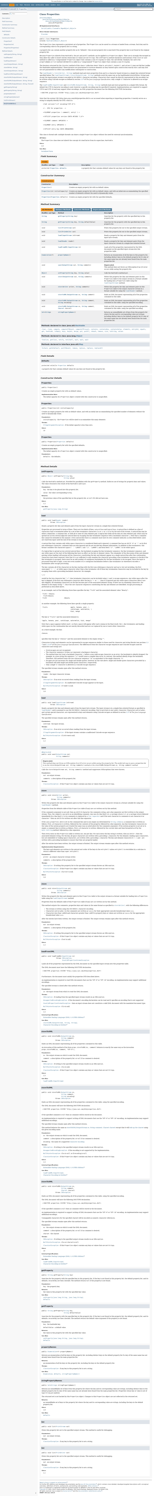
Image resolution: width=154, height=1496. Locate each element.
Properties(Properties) (11, 48)
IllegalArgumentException (53, 425)
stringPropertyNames (66, 312)
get (43, 331)
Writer (65, 287)
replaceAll (98, 348)
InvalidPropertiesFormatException (75, 960)
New (32, 5)
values (120, 331)
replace (82, 348)
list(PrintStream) (9, 100)
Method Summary (8, 28)
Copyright (43, 1489)
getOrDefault (54, 348)
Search (53, 5)
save (59, 265)
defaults (6, 34)
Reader (64, 241)
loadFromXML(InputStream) (13, 74)
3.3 (82, 79)
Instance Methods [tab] (63, 209)
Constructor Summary (9, 25)
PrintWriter (67, 231)
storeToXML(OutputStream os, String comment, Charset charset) (91, 1127)
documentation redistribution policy (89, 1491)
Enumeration (46, 255)
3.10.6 (48, 644)
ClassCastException (51, 784)
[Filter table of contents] (18, 14)
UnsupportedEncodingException (55, 1000)
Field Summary (7, 21)
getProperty (62, 216)
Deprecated (40, 5)
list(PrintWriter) (9, 103)
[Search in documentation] (133, 9)
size (106, 331)
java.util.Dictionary (50, 19)
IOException (60, 522)
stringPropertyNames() (12, 97)
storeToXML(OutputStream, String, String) (18, 80)
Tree (21, 5)
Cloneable (56, 28)
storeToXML (62, 294)
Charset (61, 308)
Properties (23, 9)
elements (126, 329)
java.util (13, 9)
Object (60, 19)
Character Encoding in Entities (54, 1025)
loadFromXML (62, 247)
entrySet (135, 329)
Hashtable (50, 41)
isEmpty (57, 331)
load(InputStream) (10, 61)
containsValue (116, 329)
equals (142, 329)
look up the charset (136, 1127)
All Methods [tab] (47, 209)
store (60, 277)
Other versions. (93, 1486)
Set (43, 312)
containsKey (104, 329)
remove (100, 331)
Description (6, 18)
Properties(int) (9, 44)
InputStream (67, 235)
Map (62, 28)
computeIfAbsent (67, 329)
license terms (98, 1)
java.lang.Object (46, 18)
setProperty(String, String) (13, 54)
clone (50, 329)
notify (61, 340)
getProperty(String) (10, 87)
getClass (53, 340)
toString (113, 331)
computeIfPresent (82, 329)
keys (63, 331)
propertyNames (63, 255)
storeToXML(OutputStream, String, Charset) (18, 84)
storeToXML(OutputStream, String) (15, 77)
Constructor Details (8, 38)
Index (47, 5)
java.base (4, 9)
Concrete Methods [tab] (82, 209)
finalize (45, 340)
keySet (69, 331)
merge (76, 331)
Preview (27, 5)
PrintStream (67, 228)
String (44, 216)
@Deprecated (46, 752)
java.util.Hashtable (53, 21)
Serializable (46, 28)
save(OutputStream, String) (13, 64)
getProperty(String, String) (13, 90)
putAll (86, 331)
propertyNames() (10, 94)
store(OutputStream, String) (13, 71)
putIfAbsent (66, 348)
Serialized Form (47, 151)
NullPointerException (51, 686)
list (59, 228)
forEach (45, 348)
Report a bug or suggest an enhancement (53, 1482)
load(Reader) (8, 57)
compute (56, 329)
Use (17, 5)
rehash (93, 331)
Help (58, 5)
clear (44, 329)
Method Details (7, 51)
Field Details (6, 31)
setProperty (62, 273)
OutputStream (67, 265)
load (59, 235)
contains (94, 329)
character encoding (77, 1142)
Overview (4, 5)
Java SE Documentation (88, 1484)
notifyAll (69, 340)
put (81, 331)
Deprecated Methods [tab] (102, 209)
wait (76, 340)
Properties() (8, 41)
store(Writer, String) (10, 67)
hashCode (49, 331)
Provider (44, 34)
